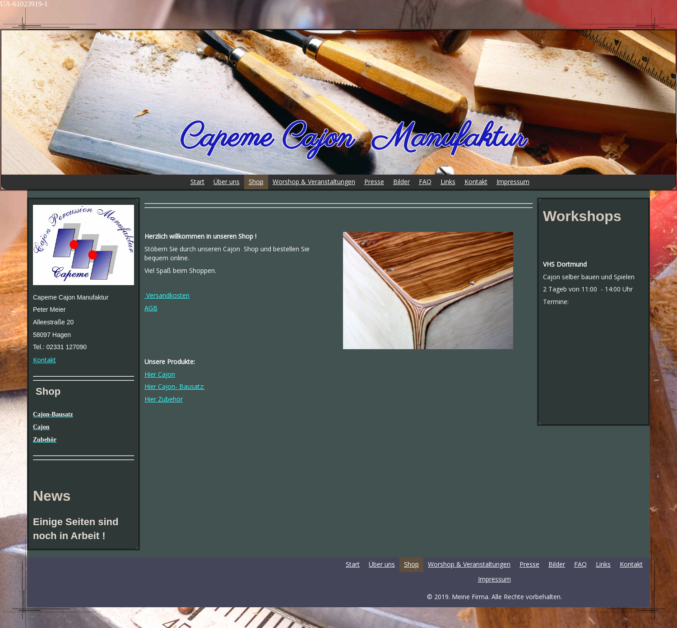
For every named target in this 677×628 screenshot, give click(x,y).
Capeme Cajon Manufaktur (353, 138)
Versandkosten (167, 295)
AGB (151, 308)
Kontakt (44, 360)
